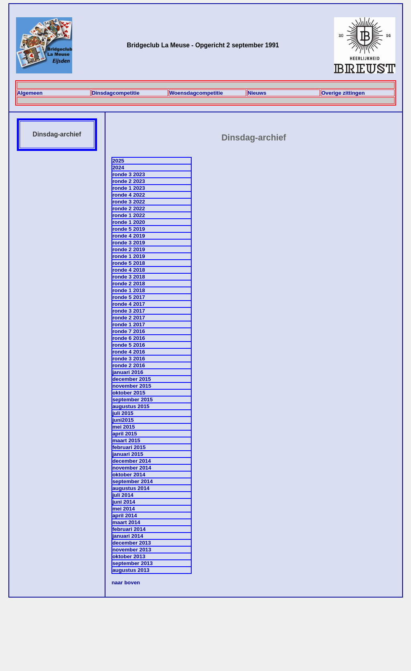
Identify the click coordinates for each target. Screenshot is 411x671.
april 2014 (124, 515)
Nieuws (256, 93)
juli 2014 (123, 495)
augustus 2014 (131, 488)
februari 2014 (129, 529)
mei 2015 (123, 427)
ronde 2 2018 (128, 284)
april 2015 (124, 434)
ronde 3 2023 (128, 174)
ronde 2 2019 (128, 249)
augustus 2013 (131, 570)
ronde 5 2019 (128, 229)
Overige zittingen (342, 93)
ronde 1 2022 (128, 215)
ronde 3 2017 (128, 311)
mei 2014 (123, 509)
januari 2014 (127, 536)
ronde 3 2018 (128, 277)
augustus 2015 (131, 406)
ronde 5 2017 (128, 297)
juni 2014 (123, 502)
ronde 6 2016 (128, 338)
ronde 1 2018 (128, 290)
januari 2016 (127, 372)
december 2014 (131, 461)
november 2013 (131, 550)
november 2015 (131, 386)
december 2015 (131, 379)
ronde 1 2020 (128, 222)
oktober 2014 (128, 475)
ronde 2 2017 (128, 318)
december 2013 (131, 543)
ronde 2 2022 (128, 208)
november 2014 (131, 468)
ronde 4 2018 (128, 270)
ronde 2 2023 (128, 181)
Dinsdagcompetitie (116, 93)
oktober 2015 (128, 393)
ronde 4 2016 (128, 352)
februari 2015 (129, 447)
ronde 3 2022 (128, 202)
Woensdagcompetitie (196, 93)
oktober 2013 (128, 556)
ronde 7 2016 (128, 331)
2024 (118, 168)
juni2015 (123, 420)
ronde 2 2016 (128, 365)
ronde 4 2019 (128, 236)
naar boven (125, 583)
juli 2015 (123, 413)
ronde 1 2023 (128, 188)
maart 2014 (126, 522)
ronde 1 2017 (128, 324)
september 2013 (132, 563)
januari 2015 (127, 454)
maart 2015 (126, 440)
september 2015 (132, 399)
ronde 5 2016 (128, 345)
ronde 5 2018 (128, 263)
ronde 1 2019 (128, 256)
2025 (118, 161)
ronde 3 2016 (128, 359)
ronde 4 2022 (128, 195)
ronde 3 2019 (128, 243)
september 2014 (132, 481)
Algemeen (30, 93)
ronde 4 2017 (128, 304)
